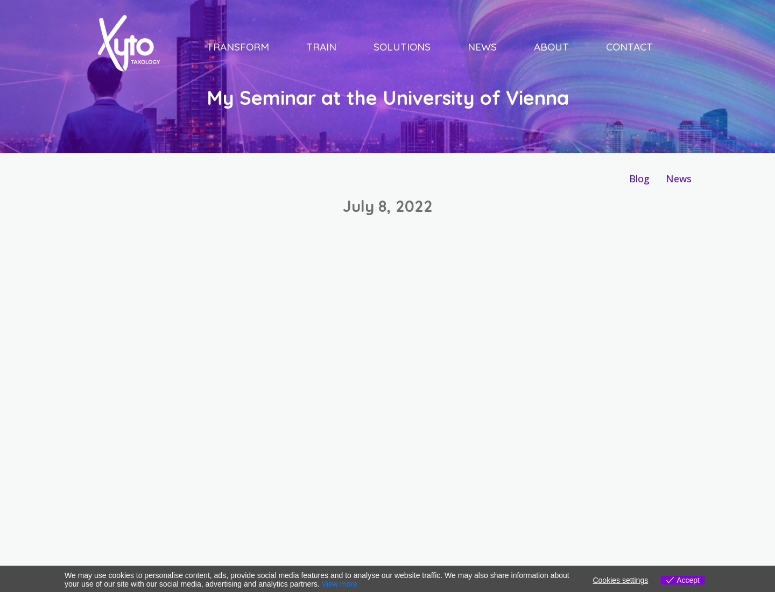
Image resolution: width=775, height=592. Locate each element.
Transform (238, 46)
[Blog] (639, 179)
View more (339, 584)
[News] (678, 179)
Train (321, 46)
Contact (629, 46)
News (482, 46)
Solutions (402, 46)
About (551, 46)
